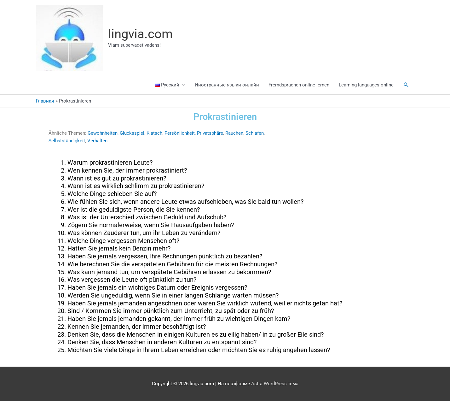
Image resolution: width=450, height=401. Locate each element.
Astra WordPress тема (274, 383)
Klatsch (154, 133)
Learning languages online (366, 85)
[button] (406, 85)
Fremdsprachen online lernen (298, 85)
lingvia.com (140, 34)
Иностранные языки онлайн (227, 85)
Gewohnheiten (103, 133)
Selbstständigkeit (67, 141)
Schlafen (254, 133)
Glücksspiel (132, 133)
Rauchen (234, 133)
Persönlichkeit (179, 133)
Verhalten (97, 141)
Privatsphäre (210, 133)
